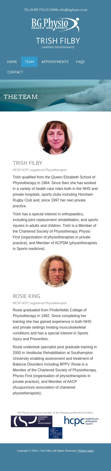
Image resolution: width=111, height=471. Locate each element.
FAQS (80, 61)
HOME (12, 61)
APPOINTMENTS (55, 61)
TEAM (29, 61)
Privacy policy (86, 450)
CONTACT (15, 72)
